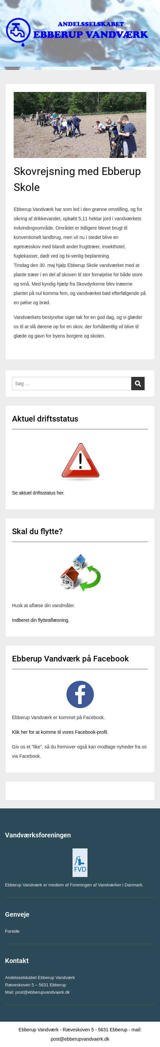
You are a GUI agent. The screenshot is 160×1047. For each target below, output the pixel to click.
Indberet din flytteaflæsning (40, 620)
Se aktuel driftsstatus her (37, 493)
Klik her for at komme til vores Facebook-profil (59, 732)
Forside (12, 931)
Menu (12, 11)
